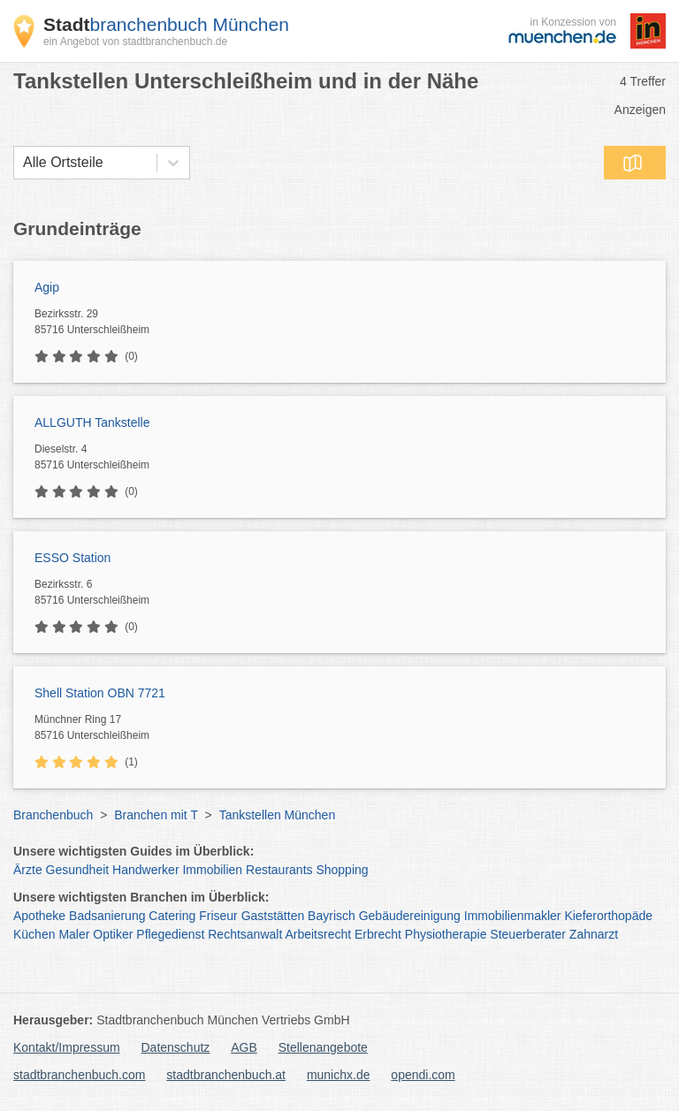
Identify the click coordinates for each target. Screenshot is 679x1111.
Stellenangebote (323, 1047)
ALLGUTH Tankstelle (91, 422)
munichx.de (338, 1075)
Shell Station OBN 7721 (99, 693)
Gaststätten (273, 916)
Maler (73, 934)
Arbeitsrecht (318, 934)
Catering (172, 916)
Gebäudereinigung (410, 916)
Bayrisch (331, 916)
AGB (244, 1047)
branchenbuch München (166, 24)
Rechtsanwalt (245, 934)
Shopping (342, 870)
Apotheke (39, 916)
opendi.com (422, 1075)
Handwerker (145, 870)
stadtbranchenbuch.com (79, 1075)
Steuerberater (528, 934)
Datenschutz (175, 1047)
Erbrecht (378, 934)
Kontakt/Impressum (66, 1047)
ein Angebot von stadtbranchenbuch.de (135, 41)
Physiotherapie (446, 934)
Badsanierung (107, 916)
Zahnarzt (593, 934)
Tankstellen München (277, 815)
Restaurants (279, 870)
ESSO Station (72, 558)
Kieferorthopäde (608, 916)
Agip (46, 287)
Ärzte (27, 870)
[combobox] (23, 162)
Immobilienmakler (512, 916)
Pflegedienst (170, 934)
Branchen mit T (155, 815)
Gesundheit (78, 870)
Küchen (34, 934)
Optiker (113, 934)
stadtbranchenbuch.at (226, 1075)
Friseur (218, 916)
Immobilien (212, 870)
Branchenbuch (53, 815)
